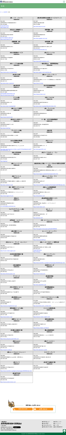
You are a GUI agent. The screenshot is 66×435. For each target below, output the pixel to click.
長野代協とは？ (46, 421)
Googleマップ (17, 427)
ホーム (1, 12)
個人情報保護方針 (58, 426)
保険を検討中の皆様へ (48, 426)
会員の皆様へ (46, 423)
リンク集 (57, 425)
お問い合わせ (43, 409)
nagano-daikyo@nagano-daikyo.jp (8, 430)
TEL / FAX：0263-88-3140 (7, 428)
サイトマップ (58, 423)
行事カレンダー (58, 421)
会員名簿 (5, 12)
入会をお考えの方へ (47, 425)
